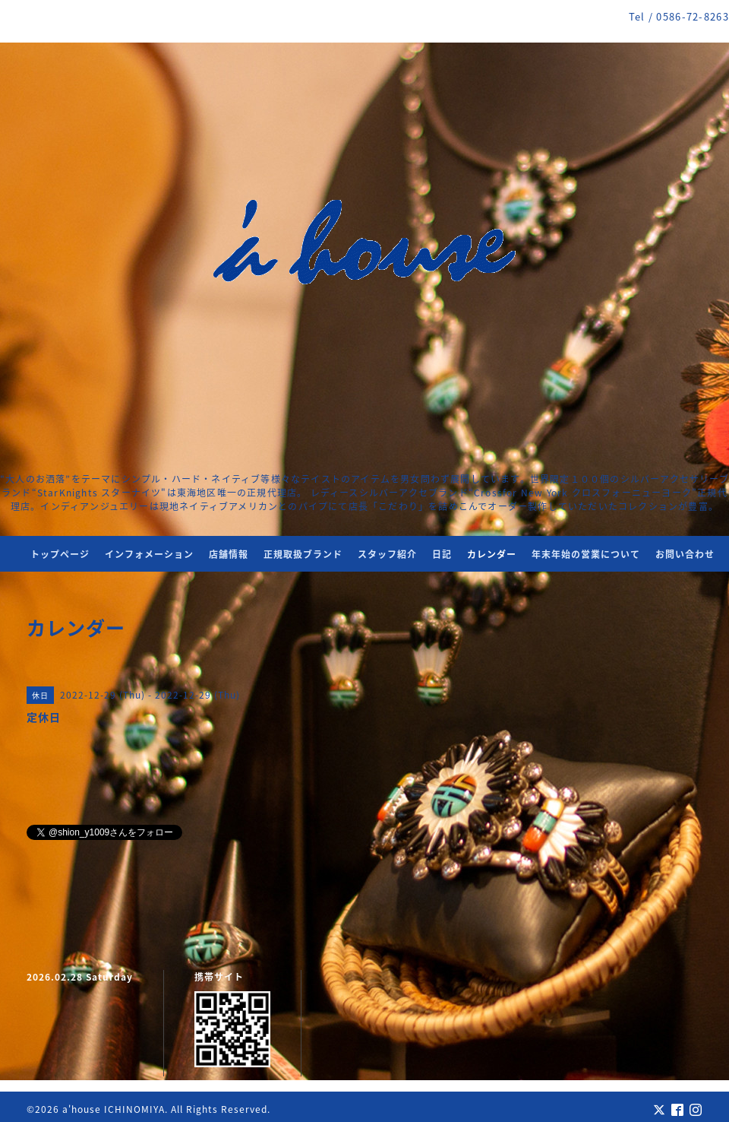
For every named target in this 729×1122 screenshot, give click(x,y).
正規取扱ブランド (303, 554)
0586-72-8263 (692, 16)
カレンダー (491, 554)
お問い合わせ (685, 554)
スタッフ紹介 (387, 554)
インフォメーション (149, 554)
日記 (442, 554)
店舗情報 (228, 554)
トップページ (60, 554)
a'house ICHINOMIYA (113, 1109)
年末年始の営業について (586, 554)
